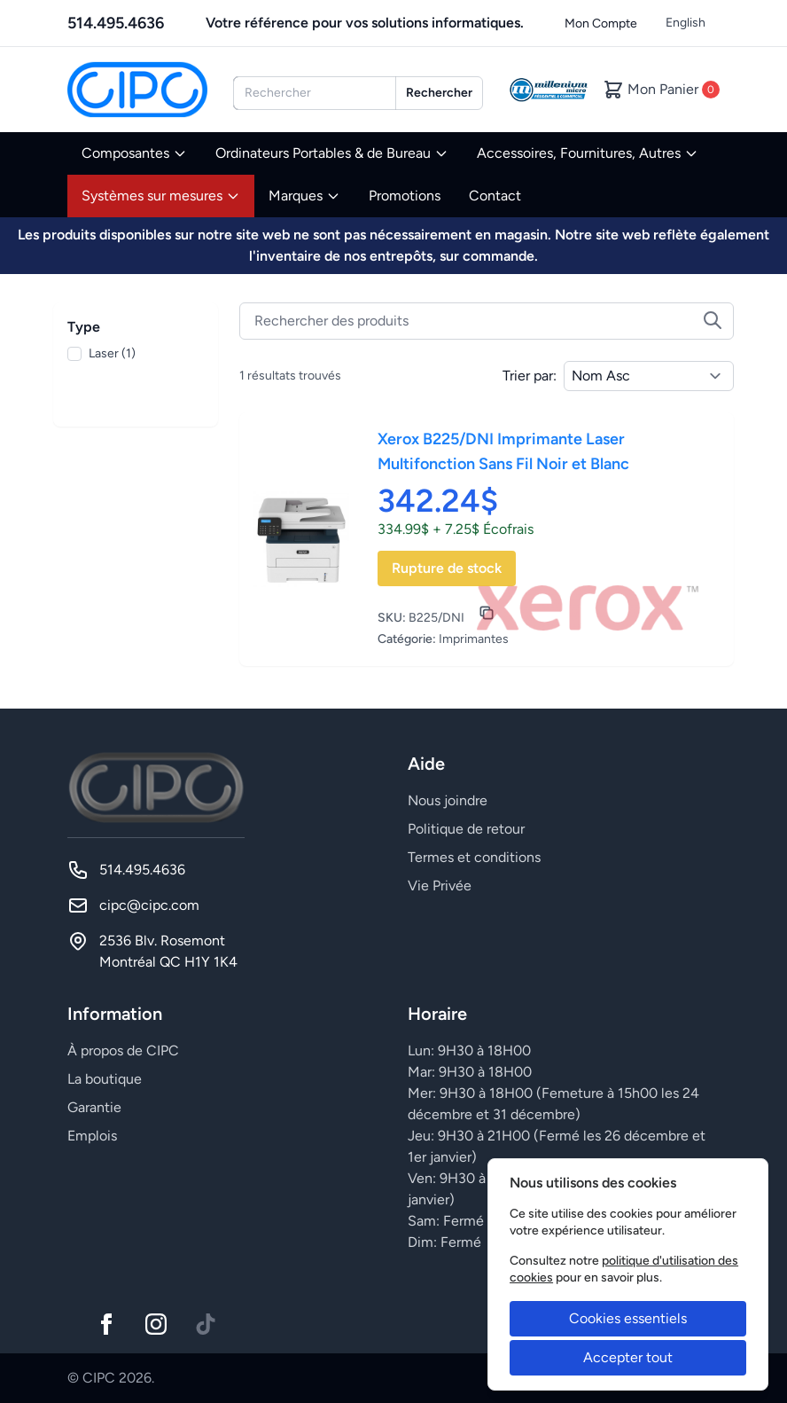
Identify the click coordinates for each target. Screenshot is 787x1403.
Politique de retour (466, 828)
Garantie (94, 1107)
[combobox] (314, 93)
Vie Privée (439, 885)
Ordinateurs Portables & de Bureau (331, 153)
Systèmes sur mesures (161, 195)
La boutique (104, 1078)
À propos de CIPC (123, 1050)
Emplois (92, 1135)
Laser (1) (112, 353)
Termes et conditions (474, 857)
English (685, 22)
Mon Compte (601, 23)
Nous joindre (447, 800)
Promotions (404, 195)
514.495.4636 (115, 23)
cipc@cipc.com (149, 905)
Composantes (134, 153)
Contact (495, 195)
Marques (304, 195)
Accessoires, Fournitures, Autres (587, 153)
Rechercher (439, 92)
